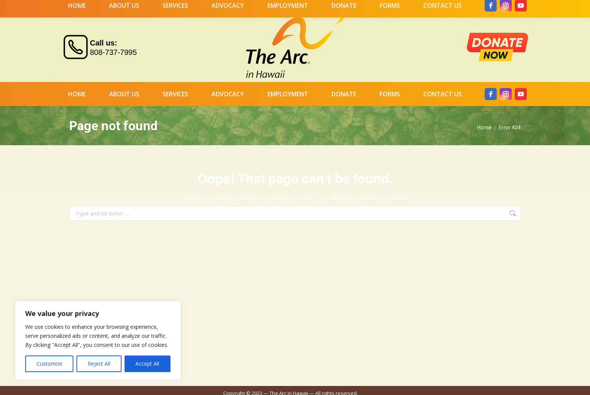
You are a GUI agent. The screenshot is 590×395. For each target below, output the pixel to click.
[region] (98, 340)
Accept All (147, 363)
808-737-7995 (113, 39)
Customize (49, 363)
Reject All (99, 363)
